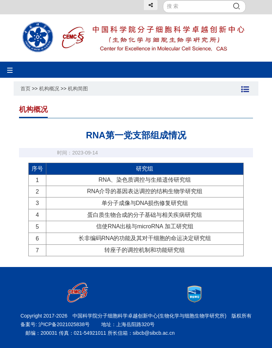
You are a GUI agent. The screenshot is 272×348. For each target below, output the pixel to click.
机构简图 (78, 88)
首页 (25, 88)
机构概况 (49, 88)
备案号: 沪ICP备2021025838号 (55, 324)
